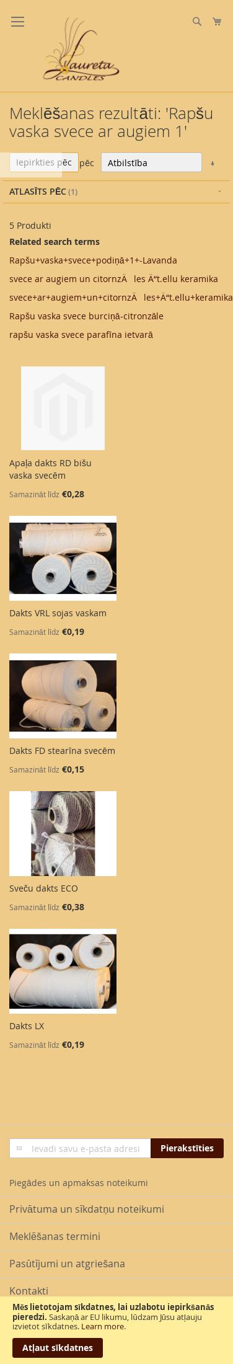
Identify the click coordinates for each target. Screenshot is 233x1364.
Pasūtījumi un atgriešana (67, 1263)
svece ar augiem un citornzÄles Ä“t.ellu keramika (113, 279)
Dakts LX (26, 1026)
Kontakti (28, 1291)
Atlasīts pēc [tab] (37, 191)
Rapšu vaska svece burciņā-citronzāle (86, 316)
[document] (116, 1330)
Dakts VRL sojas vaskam (58, 613)
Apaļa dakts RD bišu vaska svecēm (50, 469)
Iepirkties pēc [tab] (44, 162)
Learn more (102, 1326)
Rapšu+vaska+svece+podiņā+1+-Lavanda (93, 260)
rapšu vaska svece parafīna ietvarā (81, 334)
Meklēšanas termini (54, 1236)
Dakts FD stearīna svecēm (62, 750)
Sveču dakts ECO (43, 888)
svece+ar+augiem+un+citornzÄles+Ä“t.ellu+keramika (121, 297)
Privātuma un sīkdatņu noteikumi (86, 1209)
